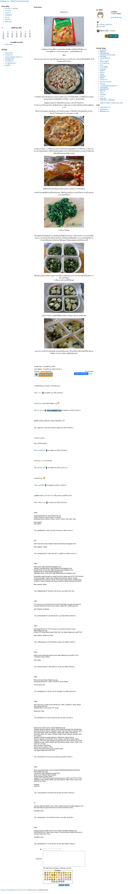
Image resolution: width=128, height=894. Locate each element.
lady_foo (102, 90)
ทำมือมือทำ (8, 15)
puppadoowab (104, 89)
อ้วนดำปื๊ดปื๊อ (104, 67)
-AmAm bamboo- (105, 58)
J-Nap (102, 74)
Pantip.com (4, 893)
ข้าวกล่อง (8, 10)
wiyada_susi (42, 467)
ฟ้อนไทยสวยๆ (104, 109)
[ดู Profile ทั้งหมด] (116, 17)
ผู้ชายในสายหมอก (105, 81)
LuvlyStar (103, 94)
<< (2, 28)
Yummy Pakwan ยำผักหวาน (13, 57)
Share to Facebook (81, 373)
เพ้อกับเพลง (8, 21)
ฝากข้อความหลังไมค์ (104, 24)
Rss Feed (101, 26)
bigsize (102, 77)
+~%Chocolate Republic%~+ (109, 86)
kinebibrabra (42, 450)
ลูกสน (102, 92)
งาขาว (40, 393)
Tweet (91, 373)
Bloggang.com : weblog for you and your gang (14, 1)
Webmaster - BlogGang (107, 100)
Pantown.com (22, 893)
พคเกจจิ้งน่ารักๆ (105, 107)
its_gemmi (41, 410)
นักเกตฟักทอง (9, 61)
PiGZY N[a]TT (104, 61)
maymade (103, 69)
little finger (103, 56)
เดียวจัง (102, 72)
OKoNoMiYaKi (9, 59)
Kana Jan (103, 98)
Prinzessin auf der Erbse (107, 55)
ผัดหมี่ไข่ (7, 65)
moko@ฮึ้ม (41, 485)
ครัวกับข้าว (8, 8)
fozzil (101, 65)
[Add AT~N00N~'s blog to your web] (111, 103)
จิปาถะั (7, 17)
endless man (42, 502)
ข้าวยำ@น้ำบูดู (104, 63)
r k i (101, 60)
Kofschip (102, 76)
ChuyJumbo (104, 87)
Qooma (102, 70)
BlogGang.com (104, 111)
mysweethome (104, 53)
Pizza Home (9, 44)
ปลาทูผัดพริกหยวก (10, 63)
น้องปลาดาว (104, 79)
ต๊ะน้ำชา (8, 19)
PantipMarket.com (12, 893)
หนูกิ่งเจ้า (103, 84)
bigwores (103, 51)
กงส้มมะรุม (9, 55)
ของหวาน (8, 13)
